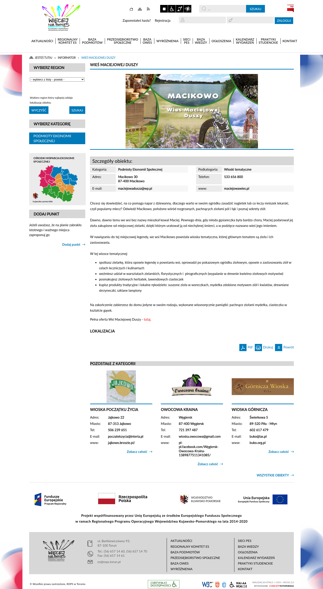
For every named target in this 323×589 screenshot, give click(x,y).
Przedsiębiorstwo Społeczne (195, 558)
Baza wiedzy (248, 546)
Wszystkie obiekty (273, 475)
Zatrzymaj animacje (164, 9)
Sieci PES (244, 541)
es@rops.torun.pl (109, 562)
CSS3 (224, 584)
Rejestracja (162, 20)
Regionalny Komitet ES (189, 546)
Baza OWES (179, 563)
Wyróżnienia (181, 569)
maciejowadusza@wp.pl (135, 188)
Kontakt (245, 569)
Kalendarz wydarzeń (256, 558)
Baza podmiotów (185, 552)
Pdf (246, 346)
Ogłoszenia (248, 552)
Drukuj (264, 346)
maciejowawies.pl (236, 188)
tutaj (147, 319)
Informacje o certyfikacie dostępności (163, 584)
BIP (290, 8)
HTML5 (217, 584)
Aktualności (181, 541)
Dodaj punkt (71, 244)
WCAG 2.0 (238, 583)
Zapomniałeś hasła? (136, 20)
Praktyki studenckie (255, 563)
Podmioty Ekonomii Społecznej (52, 138)
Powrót (284, 346)
